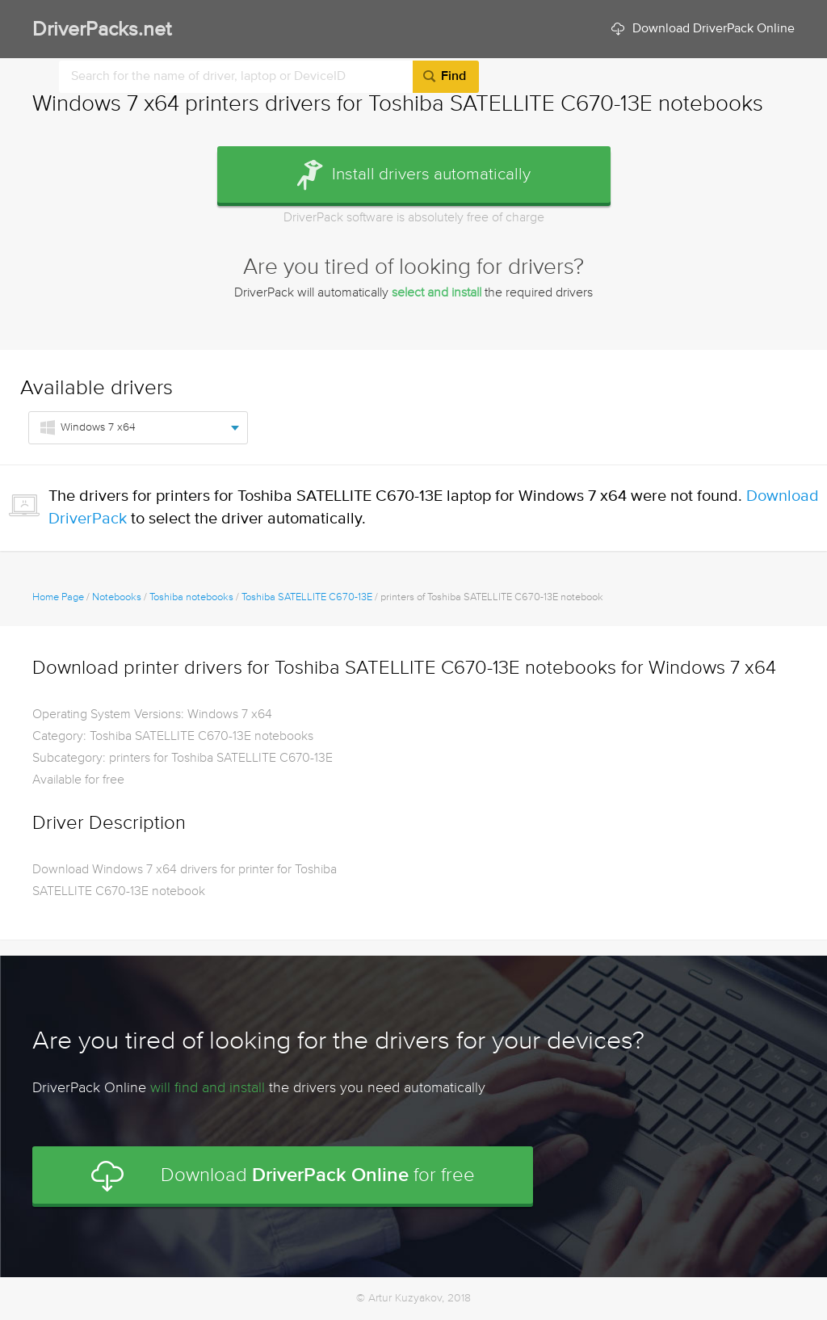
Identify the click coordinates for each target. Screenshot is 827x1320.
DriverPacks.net (101, 30)
